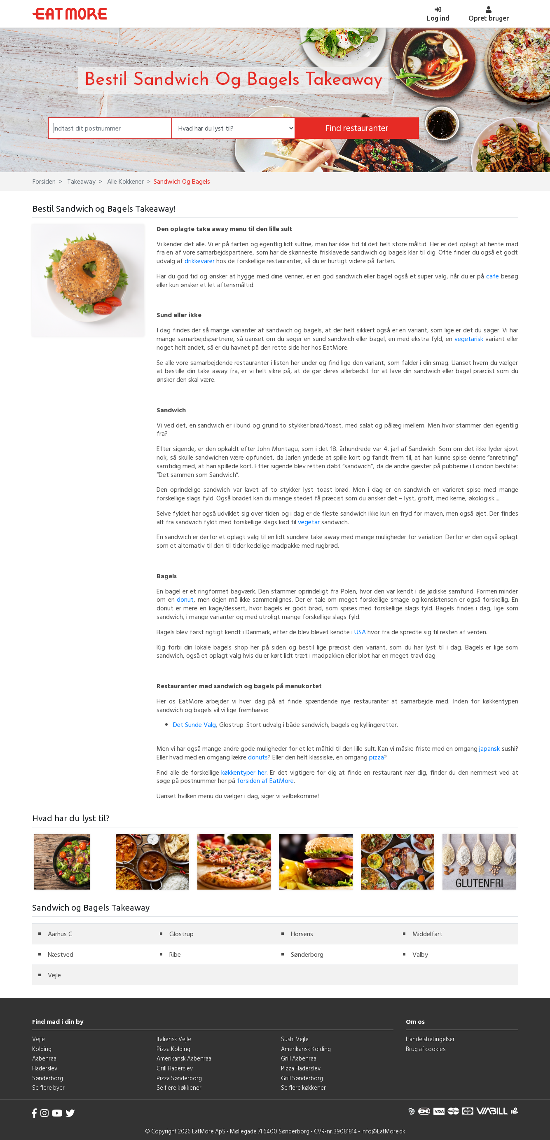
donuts (258, 757)
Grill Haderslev (175, 1068)
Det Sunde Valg (194, 724)
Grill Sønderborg (302, 1078)
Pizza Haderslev (301, 1068)
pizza (376, 757)
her (262, 772)
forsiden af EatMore (265, 780)
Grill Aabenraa (298, 1058)
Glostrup (181, 934)
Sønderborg (307, 954)
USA (360, 632)
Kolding (41, 1048)
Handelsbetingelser (430, 1039)
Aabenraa (44, 1058)
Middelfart (427, 934)
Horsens (302, 934)
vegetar (309, 522)
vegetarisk (468, 338)
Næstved (60, 954)
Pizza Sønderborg (179, 1078)
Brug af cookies (425, 1048)
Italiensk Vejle (174, 1039)
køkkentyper (239, 772)
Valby (420, 954)
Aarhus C (60, 934)
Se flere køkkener (179, 1087)
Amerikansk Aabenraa (184, 1058)
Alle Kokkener (124, 181)
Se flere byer (48, 1087)
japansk (489, 748)
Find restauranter (357, 127)
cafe (492, 276)
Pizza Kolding (173, 1048)
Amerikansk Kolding (306, 1048)
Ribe (175, 954)
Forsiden (44, 181)
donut (185, 599)
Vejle (54, 975)
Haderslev (44, 1068)
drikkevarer (200, 261)
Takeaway (81, 181)
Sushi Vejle (295, 1039)
